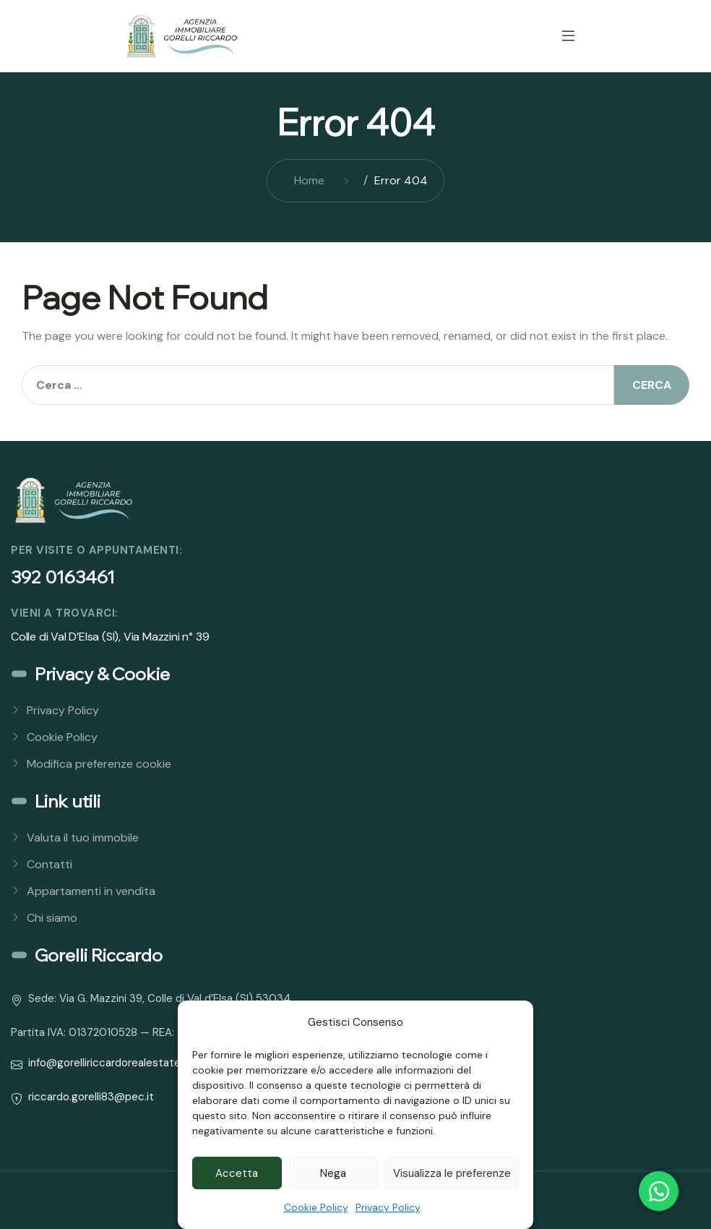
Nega (333, 1173)
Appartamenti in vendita (91, 891)
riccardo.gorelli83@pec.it (91, 1096)
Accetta (236, 1173)
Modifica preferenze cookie (99, 763)
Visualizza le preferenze (452, 1173)
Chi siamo (52, 917)
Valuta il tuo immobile (83, 837)
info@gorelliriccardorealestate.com (116, 1062)
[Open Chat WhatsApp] (658, 1191)
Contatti (49, 864)
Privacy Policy (388, 1207)
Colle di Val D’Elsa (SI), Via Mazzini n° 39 (110, 636)
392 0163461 (63, 577)
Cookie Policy (316, 1207)
